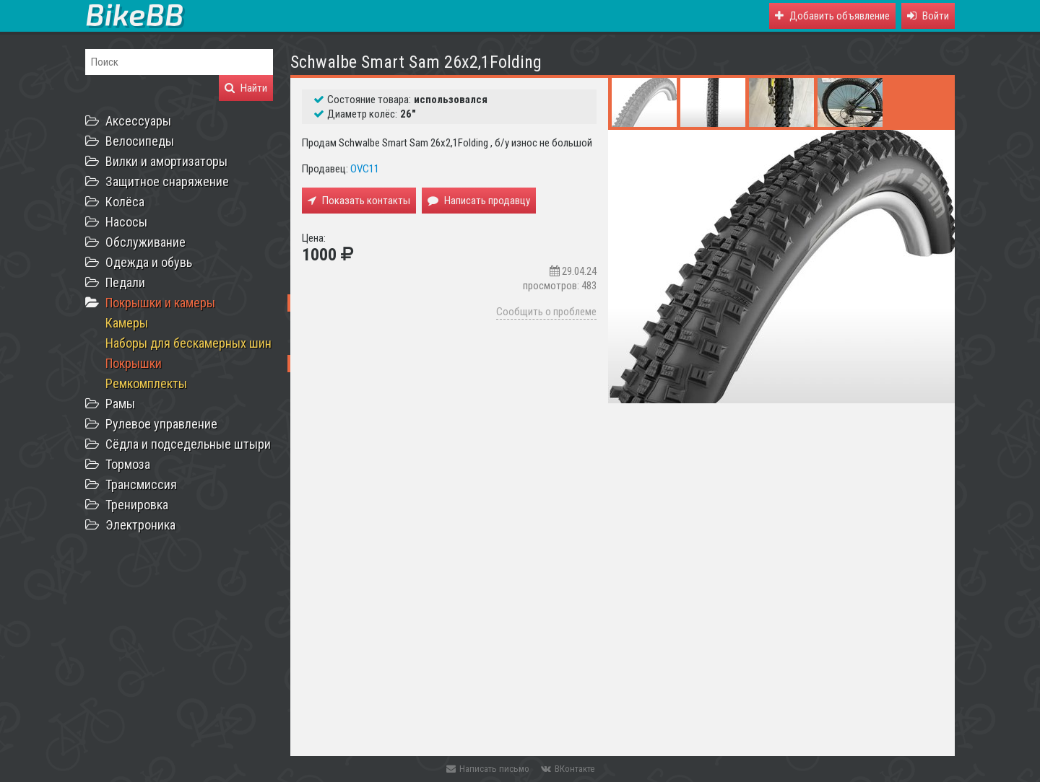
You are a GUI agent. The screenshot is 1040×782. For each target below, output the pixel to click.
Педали (125, 282)
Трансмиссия (141, 484)
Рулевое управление (161, 423)
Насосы (126, 221)
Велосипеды (139, 141)
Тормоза (127, 464)
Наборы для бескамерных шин (188, 343)
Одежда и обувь (148, 262)
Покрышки (133, 363)
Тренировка (136, 504)
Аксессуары (138, 120)
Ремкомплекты (146, 383)
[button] (928, 16)
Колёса (124, 201)
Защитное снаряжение (167, 181)
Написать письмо (487, 768)
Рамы (120, 403)
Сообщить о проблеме (546, 311)
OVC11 (364, 168)
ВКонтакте (567, 768)
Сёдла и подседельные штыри (188, 444)
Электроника (140, 524)
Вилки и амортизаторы (166, 161)
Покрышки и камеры (160, 302)
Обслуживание (145, 242)
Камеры (126, 322)
